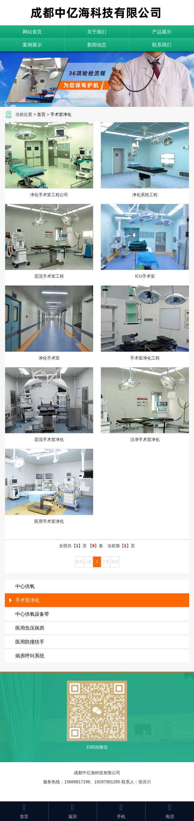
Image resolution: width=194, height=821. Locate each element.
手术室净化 (60, 114)
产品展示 (161, 31)
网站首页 (32, 31)
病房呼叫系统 (29, 655)
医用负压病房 (29, 628)
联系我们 (161, 44)
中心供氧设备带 (32, 614)
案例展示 (32, 44)
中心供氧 (25, 586)
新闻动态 (96, 44)
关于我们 (96, 31)
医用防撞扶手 (29, 641)
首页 (41, 114)
